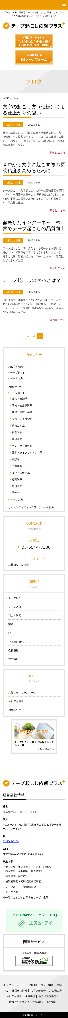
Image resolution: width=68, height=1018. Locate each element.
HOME (6, 98)
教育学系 (17, 479)
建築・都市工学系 (22, 412)
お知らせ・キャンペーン (22, 692)
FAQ (10, 632)
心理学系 (17, 466)
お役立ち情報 (16, 366)
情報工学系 (18, 425)
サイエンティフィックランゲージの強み (31, 507)
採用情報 (13, 659)
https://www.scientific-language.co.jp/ (23, 854)
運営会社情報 (19, 990)
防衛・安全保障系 (22, 405)
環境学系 (17, 439)
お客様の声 (14, 386)
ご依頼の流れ (16, 641)
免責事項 (30, 996)
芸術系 (16, 492)
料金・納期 (14, 615)
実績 (10, 624)
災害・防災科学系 (22, 418)
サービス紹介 (29, 985)
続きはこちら (57, 152)
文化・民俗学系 (21, 472)
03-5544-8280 (10, 841)
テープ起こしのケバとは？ (32, 280)
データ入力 (16, 378)
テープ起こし (17, 372)
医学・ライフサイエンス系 (27, 452)
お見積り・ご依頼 (18, 564)
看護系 (16, 459)
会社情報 (13, 650)
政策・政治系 (19, 398)
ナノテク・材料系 (22, 445)
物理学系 (17, 432)
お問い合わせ (38, 990)
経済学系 (17, 486)
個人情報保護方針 (49, 996)
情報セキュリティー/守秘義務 (26, 1001)
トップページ (11, 985)
